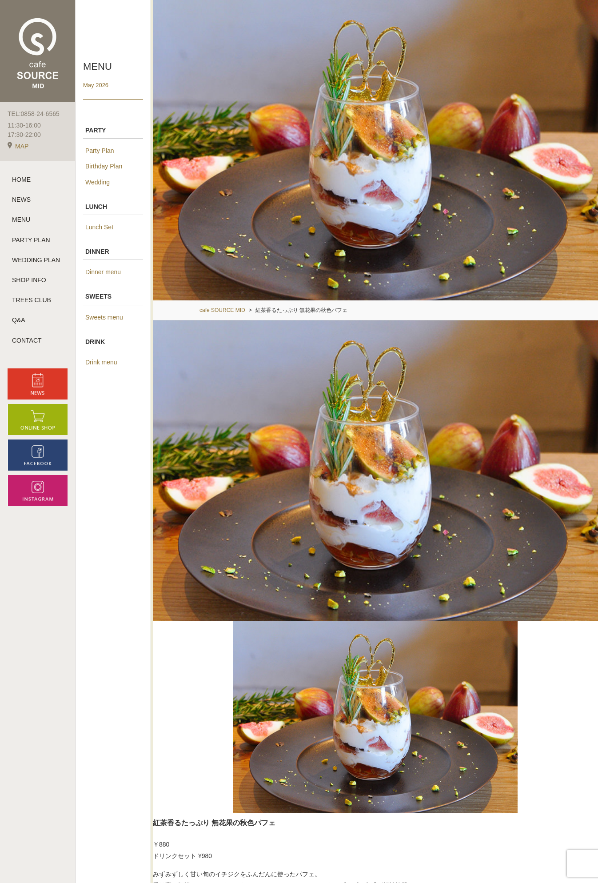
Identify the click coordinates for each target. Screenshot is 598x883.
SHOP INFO (29, 280)
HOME (21, 179)
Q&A (18, 320)
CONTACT (27, 340)
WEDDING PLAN (36, 260)
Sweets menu (104, 317)
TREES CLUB (31, 300)
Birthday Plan (103, 166)
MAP (18, 146)
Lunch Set (99, 227)
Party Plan (99, 150)
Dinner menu (103, 272)
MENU (21, 219)
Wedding (97, 182)
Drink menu (101, 362)
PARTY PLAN (31, 240)
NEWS (21, 199)
